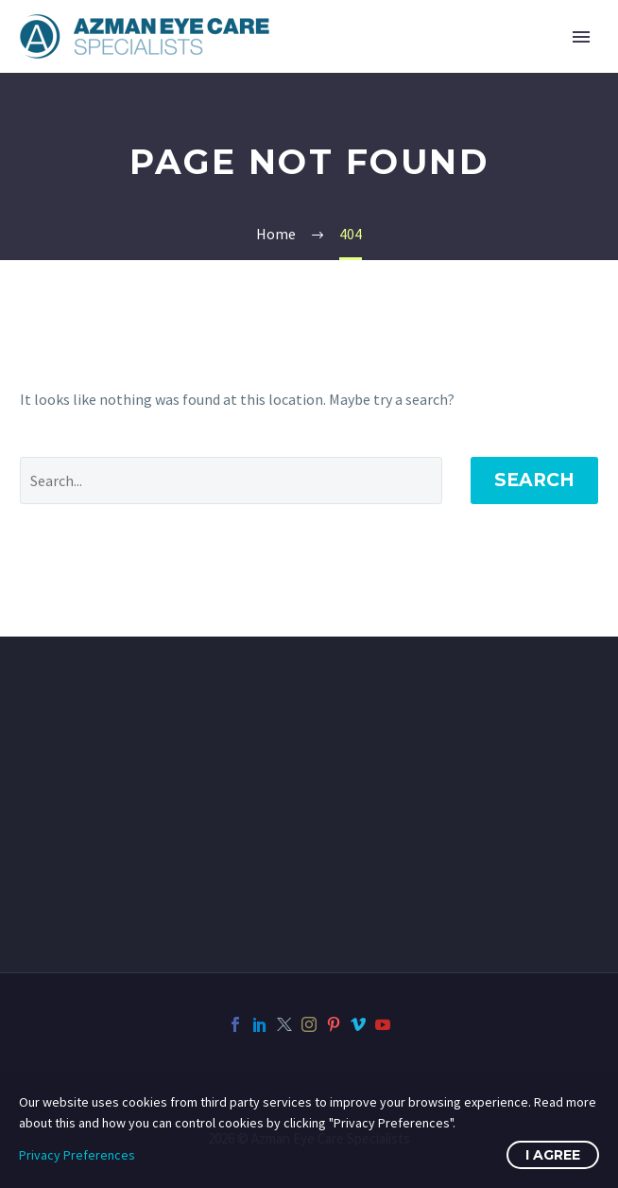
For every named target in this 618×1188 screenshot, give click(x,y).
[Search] (231, 480)
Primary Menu (581, 37)
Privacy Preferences (77, 1154)
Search (534, 480)
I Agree (552, 1154)
